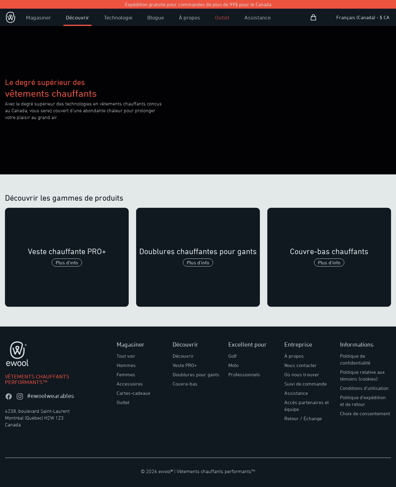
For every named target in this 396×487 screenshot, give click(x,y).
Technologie (118, 17)
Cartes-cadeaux (133, 393)
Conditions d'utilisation (364, 388)
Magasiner (38, 17)
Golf (232, 356)
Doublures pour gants (196, 374)
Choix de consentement (365, 413)
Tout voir (126, 356)
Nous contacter (300, 365)
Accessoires (130, 384)
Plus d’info (67, 262)
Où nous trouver (301, 374)
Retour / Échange (303, 418)
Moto (233, 365)
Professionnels (244, 374)
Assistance (257, 17)
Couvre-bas (185, 384)
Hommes (126, 365)
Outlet (222, 17)
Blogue (155, 17)
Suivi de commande (305, 384)
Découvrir (77, 17)
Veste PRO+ (185, 365)
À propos (189, 17)
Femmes (126, 374)
